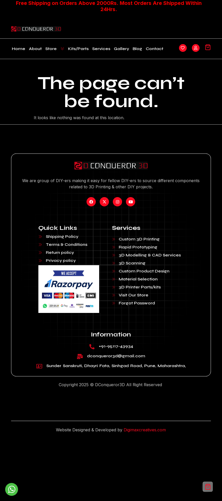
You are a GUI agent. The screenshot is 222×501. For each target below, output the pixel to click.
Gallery (121, 48)
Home (18, 48)
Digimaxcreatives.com (145, 429)
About (35, 48)
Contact (154, 48)
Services (101, 48)
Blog (137, 48)
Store (54, 48)
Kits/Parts (78, 48)
